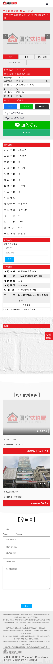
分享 (10, 106)
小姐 (19, 534)
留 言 (26, 132)
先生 (7, 534)
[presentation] (20, 595)
